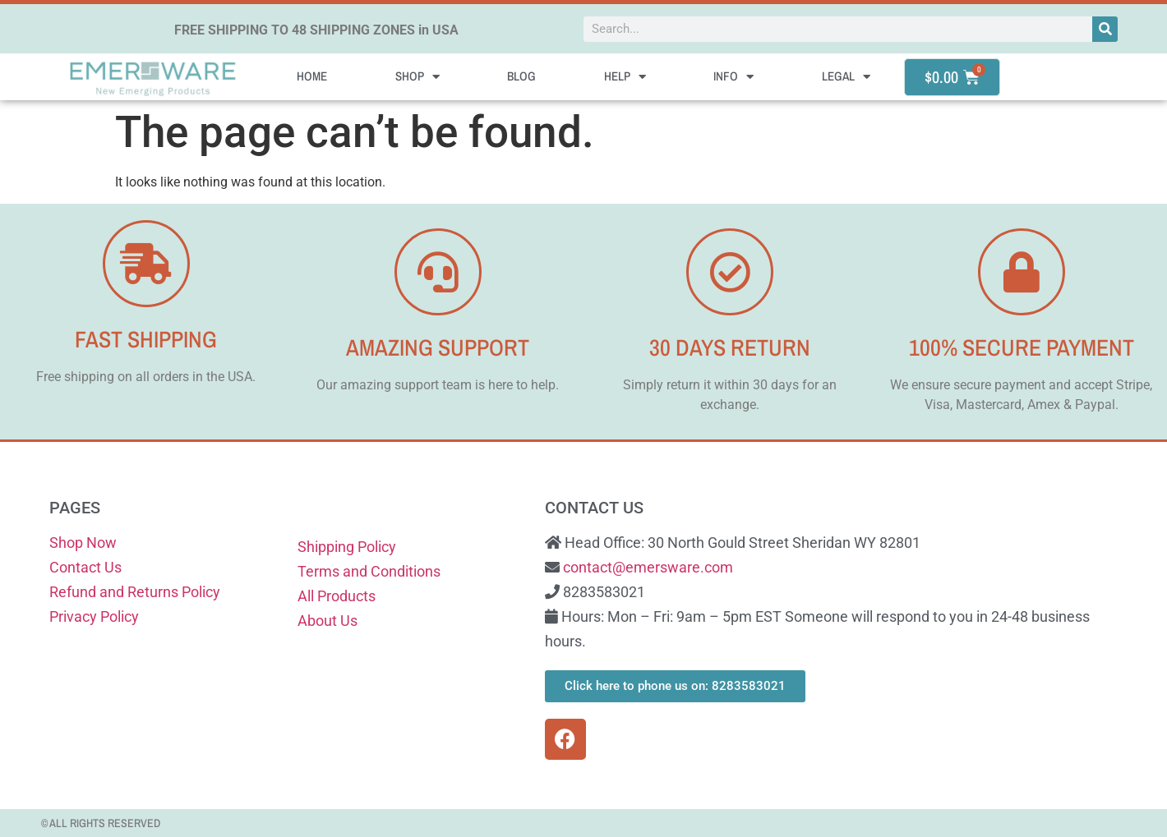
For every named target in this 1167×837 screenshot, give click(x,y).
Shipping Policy (347, 546)
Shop (417, 76)
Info (733, 76)
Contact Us (85, 567)
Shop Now (83, 542)
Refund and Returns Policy (134, 591)
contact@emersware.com (648, 567)
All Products (337, 596)
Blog (521, 76)
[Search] (1105, 29)
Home (312, 76)
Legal (846, 76)
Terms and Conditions (369, 571)
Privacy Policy (94, 616)
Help (625, 76)
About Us (327, 620)
